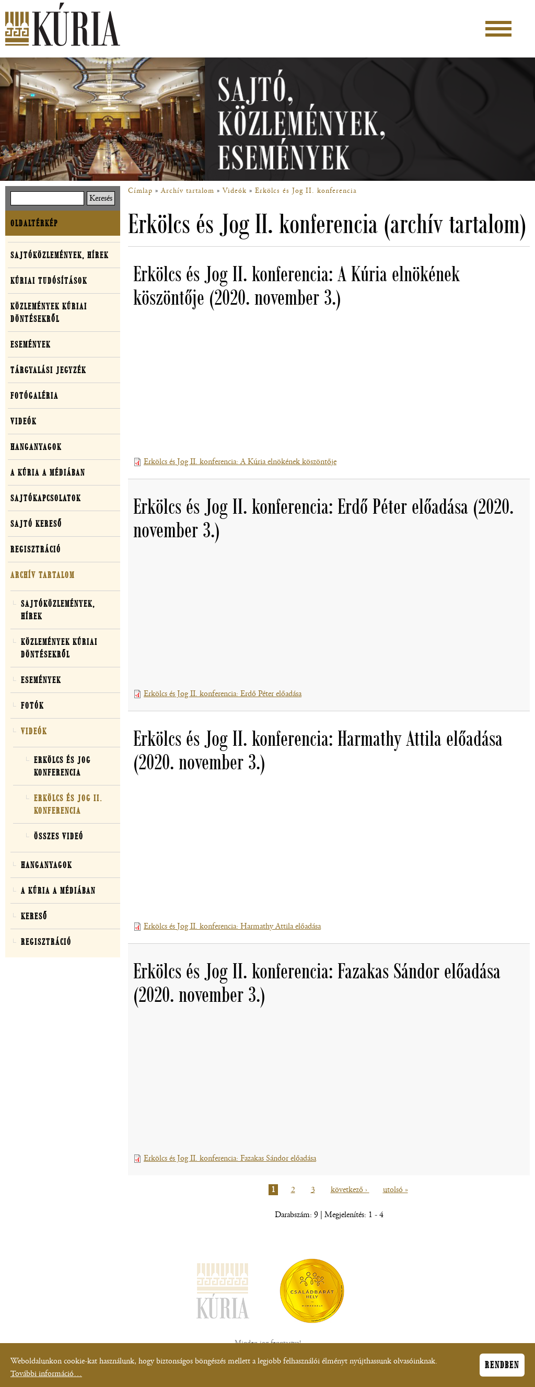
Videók (235, 190)
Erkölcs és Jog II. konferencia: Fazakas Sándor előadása (230, 1158)
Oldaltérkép (34, 223)
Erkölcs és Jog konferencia (62, 766)
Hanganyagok (36, 447)
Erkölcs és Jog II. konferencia (306, 190)
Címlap (140, 190)
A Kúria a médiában (47, 472)
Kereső (34, 916)
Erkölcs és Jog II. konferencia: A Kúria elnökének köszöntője (240, 461)
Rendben (502, 1365)
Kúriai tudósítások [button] (48, 280)
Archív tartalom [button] (42, 575)
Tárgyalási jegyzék (48, 370)
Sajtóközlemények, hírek (59, 255)
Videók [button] (23, 421)
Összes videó (59, 836)
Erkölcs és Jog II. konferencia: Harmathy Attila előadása (232, 926)
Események (30, 344)
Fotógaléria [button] (34, 395)
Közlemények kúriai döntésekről (48, 312)
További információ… (46, 1373)
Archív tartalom (187, 190)
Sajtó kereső (36, 523)
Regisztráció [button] (35, 549)
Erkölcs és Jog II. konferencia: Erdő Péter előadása (222, 693)
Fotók (32, 705)
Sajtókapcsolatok (45, 498)
